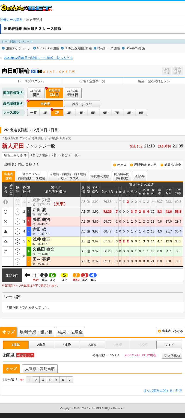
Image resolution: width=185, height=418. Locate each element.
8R (129, 113)
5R (93, 113)
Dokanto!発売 (135, 48)
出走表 (45, 104)
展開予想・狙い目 (36, 332)
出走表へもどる (172, 331)
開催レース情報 (11, 19)
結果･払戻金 (172, 165)
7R (117, 113)
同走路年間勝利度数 (121, 176)
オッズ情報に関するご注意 (162, 390)
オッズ (121, 165)
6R (105, 113)
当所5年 (139, 176)
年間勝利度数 (100, 176)
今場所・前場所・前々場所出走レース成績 (68, 176)
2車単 (41, 345)
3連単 (16, 345)
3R (69, 113)
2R (57, 112)
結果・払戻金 (82, 104)
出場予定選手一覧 (92, 81)
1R (45, 113)
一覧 (33, 113)
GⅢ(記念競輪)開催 (78, 48)
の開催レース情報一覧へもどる (38, 58)
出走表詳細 (8, 176)
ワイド (169, 345)
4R (81, 113)
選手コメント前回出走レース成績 (31, 176)
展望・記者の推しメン (154, 81)
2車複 (92, 345)
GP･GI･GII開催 (48, 48)
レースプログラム (31, 81)
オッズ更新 (172, 355)
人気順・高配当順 (40, 369)
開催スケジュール (18, 48)
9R (141, 113)
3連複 (67, 345)
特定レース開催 (108, 48)
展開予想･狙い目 (145, 165)
